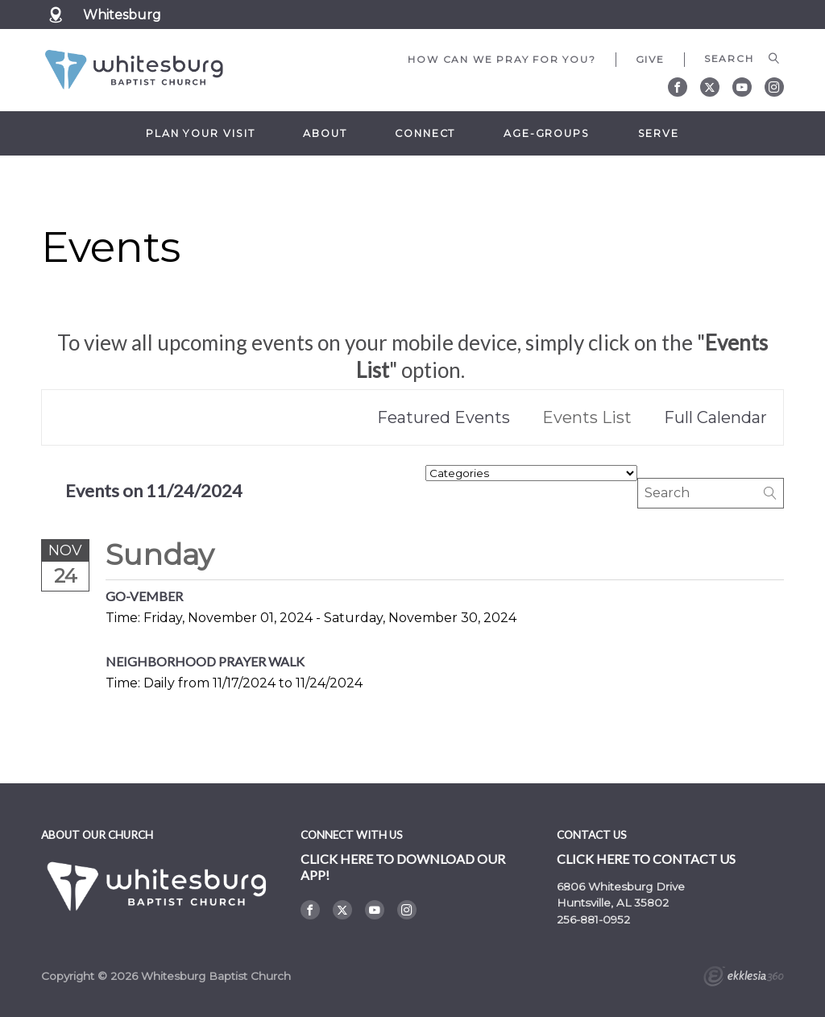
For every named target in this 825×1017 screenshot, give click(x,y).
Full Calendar (715, 417)
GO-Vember (144, 596)
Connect (425, 133)
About (324, 133)
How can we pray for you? (501, 59)
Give (650, 59)
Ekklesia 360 (743, 978)
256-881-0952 (593, 919)
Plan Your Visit (200, 133)
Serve (658, 133)
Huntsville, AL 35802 (613, 902)
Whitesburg (122, 15)
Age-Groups (547, 133)
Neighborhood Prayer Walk (205, 661)
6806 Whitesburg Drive (621, 886)
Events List (587, 417)
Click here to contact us (646, 858)
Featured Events (443, 417)
